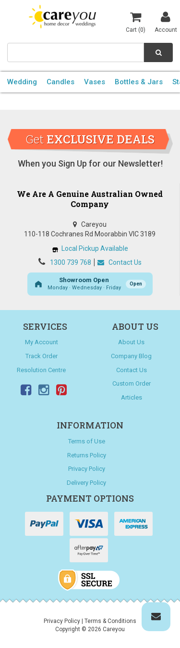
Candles (60, 82)
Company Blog (131, 356)
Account (166, 21)
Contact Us (119, 262)
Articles (131, 397)
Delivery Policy (86, 482)
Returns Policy (86, 455)
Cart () (135, 21)
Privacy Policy (86, 468)
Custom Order (131, 383)
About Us (131, 342)
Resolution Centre (41, 370)
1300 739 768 (70, 262)
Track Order (41, 356)
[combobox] (75, 52)
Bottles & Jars (139, 82)
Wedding (22, 82)
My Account (41, 342)
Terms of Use (86, 441)
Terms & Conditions (110, 621)
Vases (94, 82)
